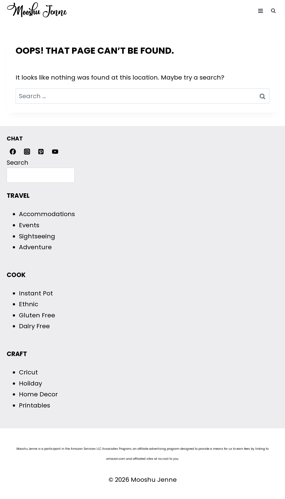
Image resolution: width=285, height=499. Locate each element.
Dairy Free (34, 326)
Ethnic (28, 304)
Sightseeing (37, 236)
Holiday (30, 383)
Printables (34, 405)
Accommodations (47, 214)
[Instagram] (27, 151)
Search (17, 162)
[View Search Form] (273, 11)
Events (29, 225)
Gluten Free (37, 315)
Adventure (35, 247)
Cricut (28, 372)
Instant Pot (36, 293)
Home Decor (38, 394)
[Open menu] (260, 10)
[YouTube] (55, 151)
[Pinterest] (41, 151)
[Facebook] (13, 151)
